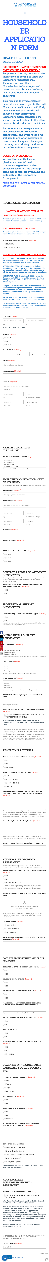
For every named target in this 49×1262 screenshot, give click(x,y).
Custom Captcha (12, 1243)
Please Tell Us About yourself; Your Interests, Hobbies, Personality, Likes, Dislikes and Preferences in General (23, 793)
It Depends (9, 1119)
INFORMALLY (10, 767)
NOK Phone (10, 529)
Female (8, 1084)
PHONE (9, 360)
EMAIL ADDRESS (12, 371)
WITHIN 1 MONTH (12, 779)
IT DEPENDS (10, 1054)
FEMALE (8, 338)
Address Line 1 (7, 390)
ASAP (7, 776)
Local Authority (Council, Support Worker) (20, 1155)
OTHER (8, 345)
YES (7, 590)
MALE (7, 341)
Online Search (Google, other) (16, 1147)
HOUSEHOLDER (11, 244)
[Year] (37, 354)
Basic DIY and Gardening (24, 650)
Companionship (24, 652)
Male (7, 1081)
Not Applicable (24, 462)
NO (7, 594)
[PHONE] (24, 365)
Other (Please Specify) (13, 1162)
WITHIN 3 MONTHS (12, 783)
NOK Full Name (12, 490)
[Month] (22, 354)
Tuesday (24, 685)
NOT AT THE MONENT (13, 883)
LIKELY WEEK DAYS (13, 678)
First (4, 324)
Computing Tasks (24, 654)
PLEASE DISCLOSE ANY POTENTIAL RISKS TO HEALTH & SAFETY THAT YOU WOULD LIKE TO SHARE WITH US (22, 1004)
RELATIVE (9, 554)
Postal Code (6, 405)
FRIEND (8, 558)
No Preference (11, 1091)
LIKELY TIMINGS (12, 661)
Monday (24, 683)
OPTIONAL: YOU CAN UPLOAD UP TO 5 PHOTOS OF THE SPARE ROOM (24, 894)
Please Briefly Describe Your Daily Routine (21, 821)
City (4, 398)
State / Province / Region (33, 398)
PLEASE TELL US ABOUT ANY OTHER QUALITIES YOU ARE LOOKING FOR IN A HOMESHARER (22, 1125)
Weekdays (24, 671)
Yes (7, 1100)
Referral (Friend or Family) (15, 1151)
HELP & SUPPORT (13, 645)
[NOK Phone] (24, 534)
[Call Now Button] (5, 1258)
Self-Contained (11, 932)
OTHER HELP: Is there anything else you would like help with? (23, 696)
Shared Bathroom (12, 925)
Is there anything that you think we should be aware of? (23, 843)
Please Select (24, 460)
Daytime (24, 667)
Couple (8, 1088)
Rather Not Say (24, 464)
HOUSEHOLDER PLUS (13, 247)
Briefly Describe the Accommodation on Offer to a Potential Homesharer (24, 938)
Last (27, 324)
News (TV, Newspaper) (13, 1158)
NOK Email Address (13, 540)
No (7, 1103)
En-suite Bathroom (12, 929)
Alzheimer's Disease (24, 466)
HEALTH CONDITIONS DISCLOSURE (19, 457)
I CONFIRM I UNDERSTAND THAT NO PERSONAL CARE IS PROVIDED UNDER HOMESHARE (25, 716)
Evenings (24, 669)
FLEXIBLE (9, 786)
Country (28, 405)
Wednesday (24, 687)
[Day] (9, 354)
